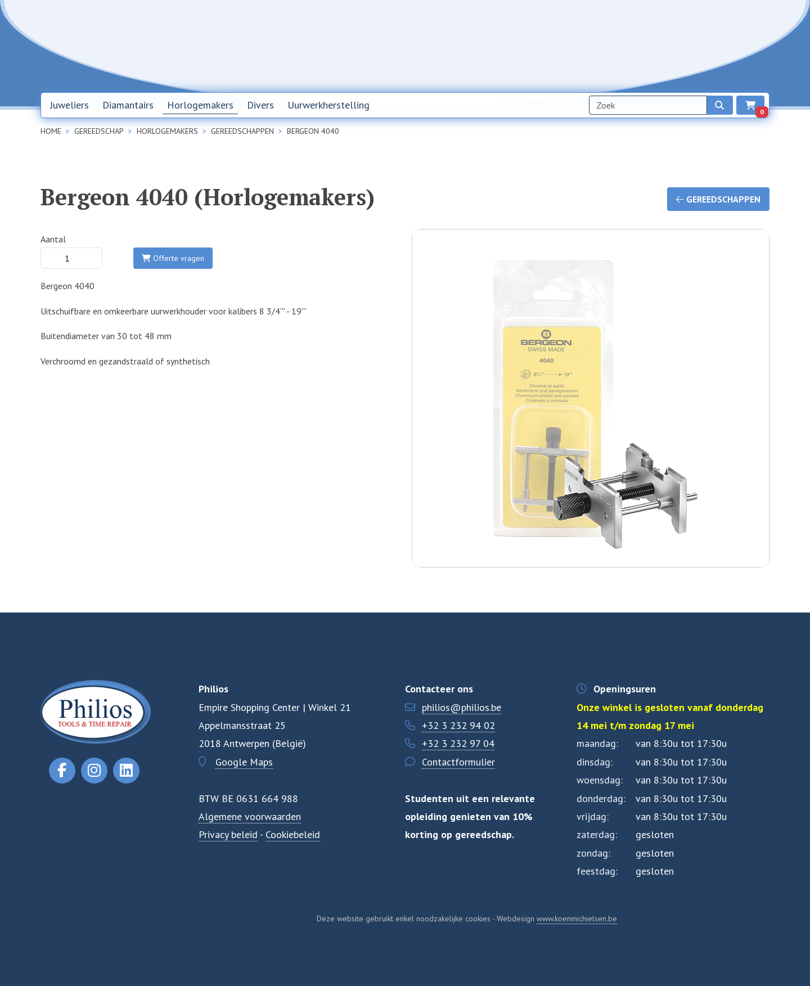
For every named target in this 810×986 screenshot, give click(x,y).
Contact (660, 45)
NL (698, 46)
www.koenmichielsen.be (577, 918)
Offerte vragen (173, 258)
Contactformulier (458, 761)
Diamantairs (128, 104)
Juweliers (69, 104)
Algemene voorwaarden (250, 816)
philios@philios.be (461, 707)
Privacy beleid (228, 834)
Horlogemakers (200, 104)
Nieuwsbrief (555, 45)
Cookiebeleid (293, 834)
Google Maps (244, 761)
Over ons (611, 45)
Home (504, 45)
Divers (260, 104)
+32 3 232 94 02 (458, 725)
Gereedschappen (718, 199)
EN (728, 46)
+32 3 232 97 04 (458, 743)
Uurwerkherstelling (328, 104)
